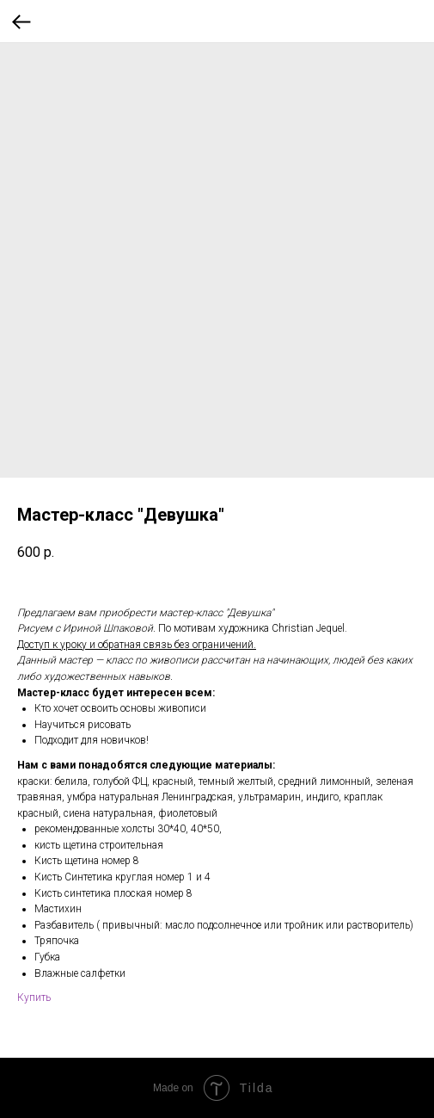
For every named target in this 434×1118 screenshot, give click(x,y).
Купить (34, 997)
